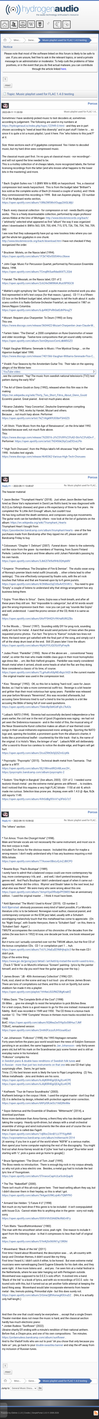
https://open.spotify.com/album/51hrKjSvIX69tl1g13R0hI (34, 1241)
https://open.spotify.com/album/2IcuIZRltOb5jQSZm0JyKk (35, 753)
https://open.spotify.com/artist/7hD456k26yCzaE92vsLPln (48, 441)
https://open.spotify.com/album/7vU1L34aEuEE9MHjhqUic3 (36, 949)
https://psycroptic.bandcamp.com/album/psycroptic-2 (33, 772)
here (63, 68)
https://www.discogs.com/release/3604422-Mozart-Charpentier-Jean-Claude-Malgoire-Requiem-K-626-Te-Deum (49, 325)
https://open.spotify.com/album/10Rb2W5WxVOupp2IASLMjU (37, 202)
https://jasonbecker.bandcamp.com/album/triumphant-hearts (37, 530)
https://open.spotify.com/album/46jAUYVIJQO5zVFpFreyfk (36, 645)
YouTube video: (12, 371)
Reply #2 (6, 821)
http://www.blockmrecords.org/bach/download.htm (31, 241)
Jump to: (5, 1388)
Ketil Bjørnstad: (10, 907)
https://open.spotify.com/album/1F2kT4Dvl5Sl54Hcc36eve (36, 256)
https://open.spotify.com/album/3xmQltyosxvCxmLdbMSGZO (37, 340)
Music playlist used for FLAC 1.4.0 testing (64, 40)
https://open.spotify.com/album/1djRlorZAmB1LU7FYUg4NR (37, 1133)
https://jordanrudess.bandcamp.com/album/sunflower (33, 1337)
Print (8, 85)
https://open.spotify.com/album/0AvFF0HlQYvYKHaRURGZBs (37, 618)
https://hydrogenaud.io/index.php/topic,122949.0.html (33, 125)
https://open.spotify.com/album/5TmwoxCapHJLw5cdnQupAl (37, 1176)
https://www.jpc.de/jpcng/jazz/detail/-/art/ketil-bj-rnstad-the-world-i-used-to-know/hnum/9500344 (49, 961)
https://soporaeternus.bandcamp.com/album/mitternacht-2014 (38, 1137)
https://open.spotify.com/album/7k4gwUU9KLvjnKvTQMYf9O (37, 1195)
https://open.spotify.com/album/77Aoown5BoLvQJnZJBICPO (37, 861)
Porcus (92, 103)
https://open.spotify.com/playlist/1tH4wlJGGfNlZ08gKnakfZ (36, 991)
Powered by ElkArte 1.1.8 (11, 1413)
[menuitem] (8, 85)
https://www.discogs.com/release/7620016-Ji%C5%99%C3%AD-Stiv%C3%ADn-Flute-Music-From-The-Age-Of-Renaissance (49, 437)
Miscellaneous (17, 40)
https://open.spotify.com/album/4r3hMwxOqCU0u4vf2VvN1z (37, 584)
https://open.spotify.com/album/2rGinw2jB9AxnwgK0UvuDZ (36, 1295)
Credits (27, 1413)
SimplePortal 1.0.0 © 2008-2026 (45, 1413)
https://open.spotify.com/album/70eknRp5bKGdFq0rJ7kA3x (36, 706)
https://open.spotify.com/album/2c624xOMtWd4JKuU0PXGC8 (38, 283)
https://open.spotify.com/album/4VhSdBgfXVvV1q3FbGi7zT (36, 799)
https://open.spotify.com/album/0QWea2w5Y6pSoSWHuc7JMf (45, 1022)
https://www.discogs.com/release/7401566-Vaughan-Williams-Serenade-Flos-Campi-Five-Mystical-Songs (49, 356)
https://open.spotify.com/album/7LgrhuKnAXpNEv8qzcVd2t (36, 672)
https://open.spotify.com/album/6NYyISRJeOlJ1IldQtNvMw (36, 1103)
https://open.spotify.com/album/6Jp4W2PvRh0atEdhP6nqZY (37, 310)
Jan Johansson (65, 1045)
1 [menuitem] (5, 79)
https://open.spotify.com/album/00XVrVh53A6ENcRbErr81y (36, 1218)
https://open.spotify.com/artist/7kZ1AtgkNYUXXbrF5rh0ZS (36, 418)
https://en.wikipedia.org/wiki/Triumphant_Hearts (38, 522)
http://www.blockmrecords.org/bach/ (67, 218)
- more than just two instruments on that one (33, 1064)
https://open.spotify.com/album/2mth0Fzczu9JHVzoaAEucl (36, 1030)
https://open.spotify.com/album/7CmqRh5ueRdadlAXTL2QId (37, 271)
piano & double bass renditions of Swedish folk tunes (38, 1060)
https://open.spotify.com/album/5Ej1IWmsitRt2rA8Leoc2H (35, 768)
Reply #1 (6, 486)
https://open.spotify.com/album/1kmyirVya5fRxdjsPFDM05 (36, 892)
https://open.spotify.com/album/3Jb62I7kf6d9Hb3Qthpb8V (36, 561)
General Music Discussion (31, 40)
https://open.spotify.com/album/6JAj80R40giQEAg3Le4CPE (36, 1080)
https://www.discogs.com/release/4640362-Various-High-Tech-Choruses (44, 456)
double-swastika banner (49, 1345)
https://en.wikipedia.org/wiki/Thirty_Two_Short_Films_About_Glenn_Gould (44, 395)
